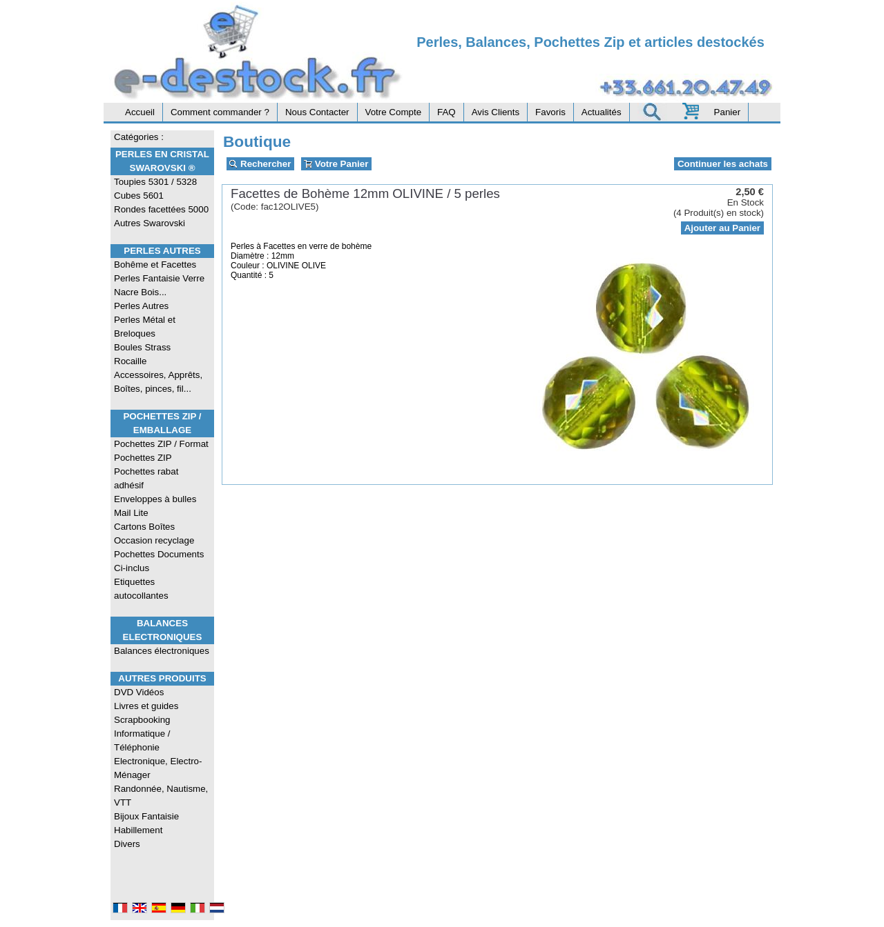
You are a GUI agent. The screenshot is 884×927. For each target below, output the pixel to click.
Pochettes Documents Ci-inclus (159, 561)
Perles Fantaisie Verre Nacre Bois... (159, 285)
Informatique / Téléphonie (142, 740)
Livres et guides (146, 706)
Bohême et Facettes (155, 264)
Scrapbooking (142, 720)
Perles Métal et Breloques (144, 327)
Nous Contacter (317, 112)
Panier (727, 112)
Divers (127, 844)
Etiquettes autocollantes (141, 589)
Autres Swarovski (149, 223)
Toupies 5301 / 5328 (155, 182)
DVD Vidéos (139, 692)
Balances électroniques (161, 651)
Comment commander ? (220, 112)
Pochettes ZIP (143, 457)
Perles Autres (162, 251)
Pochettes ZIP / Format (161, 444)
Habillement (138, 830)
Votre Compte (393, 112)
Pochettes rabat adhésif (146, 478)
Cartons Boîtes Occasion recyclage (154, 533)
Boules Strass (142, 347)
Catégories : (139, 137)
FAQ (446, 112)
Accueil (140, 112)
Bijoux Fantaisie (146, 816)
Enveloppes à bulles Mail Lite (155, 506)
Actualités (602, 112)
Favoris (550, 112)
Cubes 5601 (139, 195)
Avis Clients (495, 112)
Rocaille (130, 361)
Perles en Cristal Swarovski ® (162, 161)
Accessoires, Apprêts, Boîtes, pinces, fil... (158, 382)
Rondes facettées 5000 (161, 209)
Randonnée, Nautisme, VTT (161, 796)
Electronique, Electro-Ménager (158, 768)
